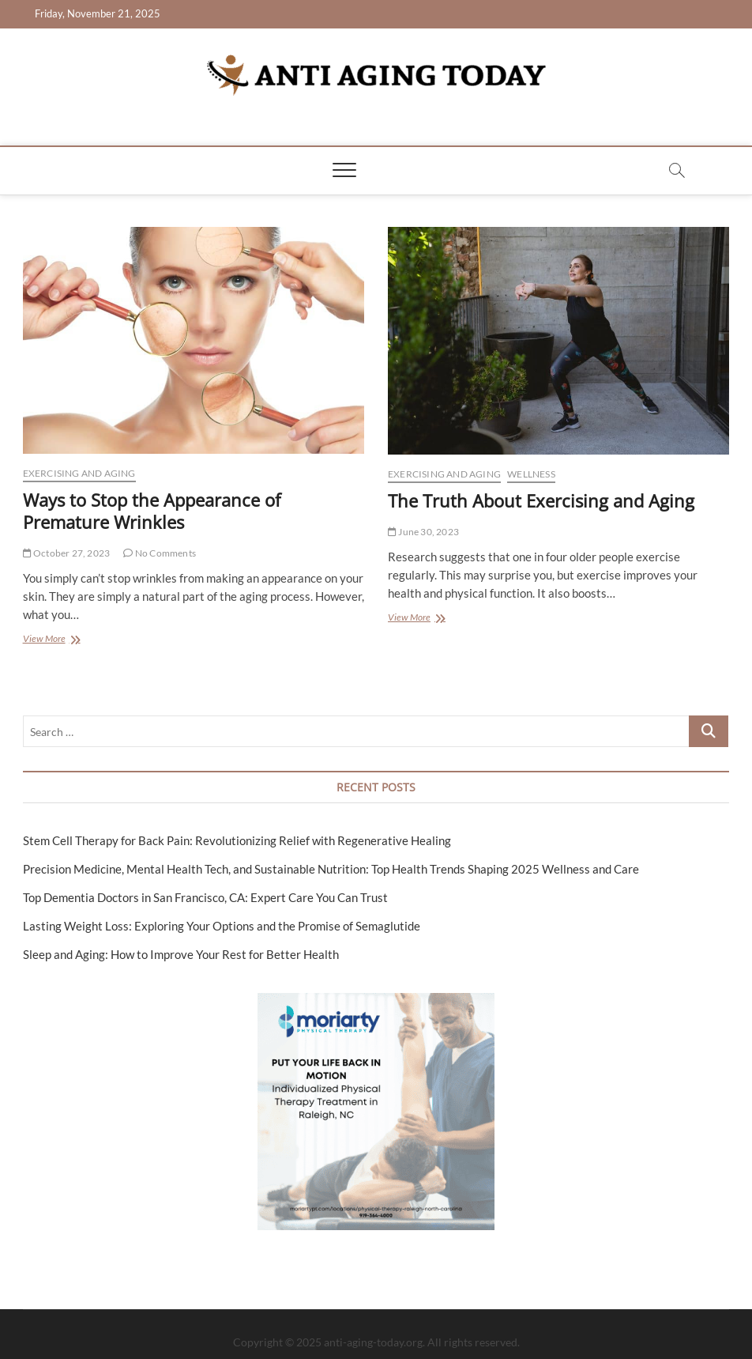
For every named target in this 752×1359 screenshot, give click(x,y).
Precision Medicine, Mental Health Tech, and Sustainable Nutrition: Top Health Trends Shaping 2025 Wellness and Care (331, 869)
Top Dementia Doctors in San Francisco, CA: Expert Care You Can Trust (205, 897)
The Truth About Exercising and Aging (541, 500)
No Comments (159, 553)
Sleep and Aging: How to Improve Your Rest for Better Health (181, 954)
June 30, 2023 (423, 532)
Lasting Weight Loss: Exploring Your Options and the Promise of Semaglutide (221, 926)
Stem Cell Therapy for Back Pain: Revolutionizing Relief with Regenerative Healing (237, 840)
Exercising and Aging (79, 473)
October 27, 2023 (67, 553)
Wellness (531, 474)
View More (67, 640)
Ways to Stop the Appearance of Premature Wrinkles (151, 511)
